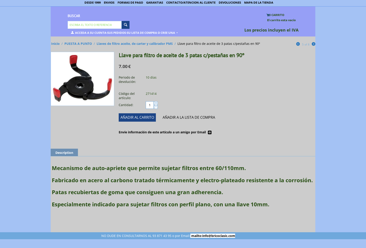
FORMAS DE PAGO (130, 2)
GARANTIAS (154, 2)
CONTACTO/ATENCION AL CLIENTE (191, 2)
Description (64, 152)
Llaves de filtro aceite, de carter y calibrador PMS (135, 43)
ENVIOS (109, 2)
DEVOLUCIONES (230, 2)
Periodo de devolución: (127, 79)
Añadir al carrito (137, 117)
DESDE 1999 (92, 2)
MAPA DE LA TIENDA (258, 2)
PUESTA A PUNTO (78, 43)
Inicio (55, 43)
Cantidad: (126, 105)
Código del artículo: (127, 95)
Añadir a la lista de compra (189, 117)
